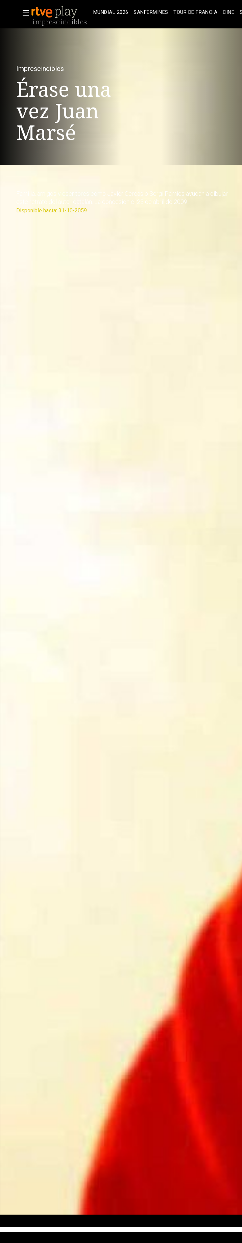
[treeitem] (110, 12)
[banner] (61, 12)
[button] (23, 12)
